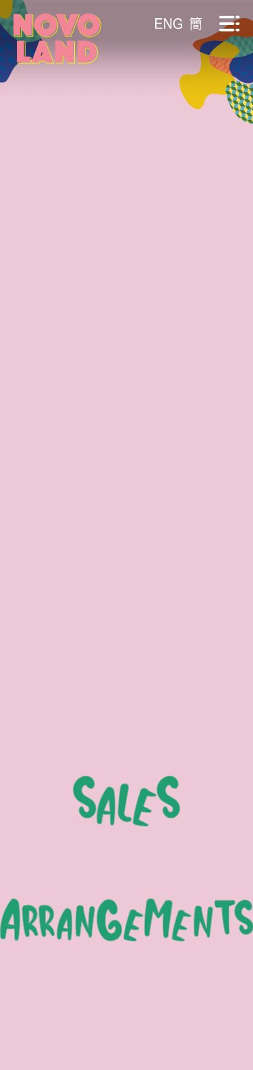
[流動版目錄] (229, 23)
